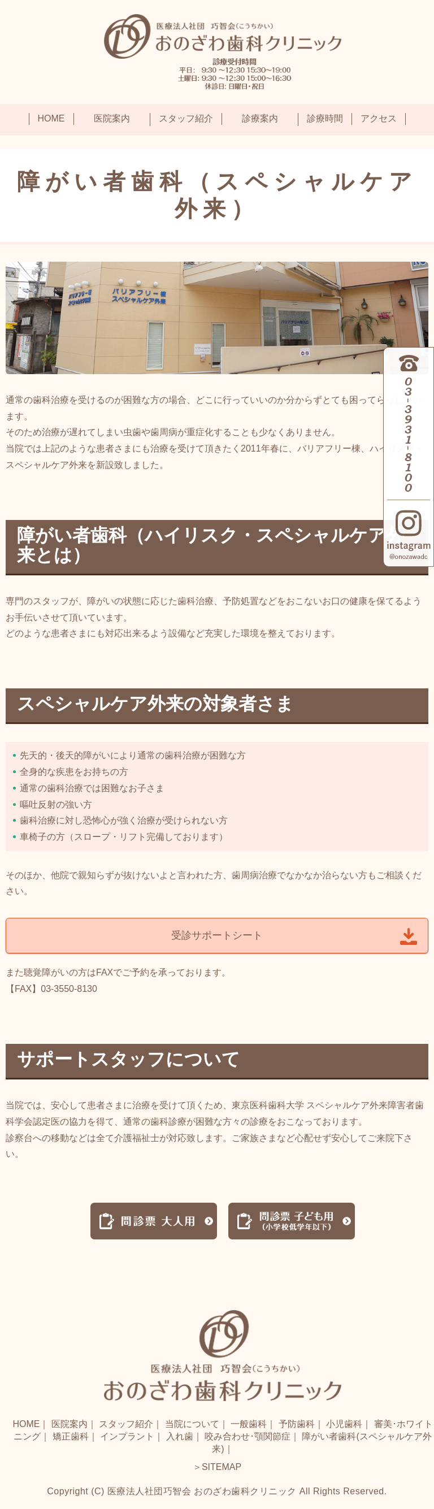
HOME (26, 1424)
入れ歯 (179, 1436)
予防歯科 (297, 1424)
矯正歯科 (71, 1436)
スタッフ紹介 (126, 1424)
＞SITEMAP (217, 1467)
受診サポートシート (217, 935)
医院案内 (69, 1424)
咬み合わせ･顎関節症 (247, 1436)
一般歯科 (249, 1424)
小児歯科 (344, 1424)
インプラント (127, 1436)
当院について (192, 1424)
